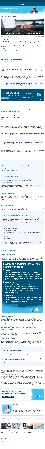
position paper (8, 166)
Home (2, 16)
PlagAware (23, 209)
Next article (38, 418)
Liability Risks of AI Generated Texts (6, 57)
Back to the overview (4, 39)
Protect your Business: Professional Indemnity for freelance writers (11, 59)
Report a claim (40, 1)
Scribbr (27, 209)
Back (22, 418)
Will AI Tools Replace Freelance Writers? (7, 52)
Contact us (28, 1)
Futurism (23, 137)
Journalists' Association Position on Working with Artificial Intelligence (12, 55)
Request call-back (17, 1)
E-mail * (2, 445)
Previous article (6, 418)
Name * (2, 441)
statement (41, 134)
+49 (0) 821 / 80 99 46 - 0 (6, 1)
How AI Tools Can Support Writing (6, 61)
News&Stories (5, 16)
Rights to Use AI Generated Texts (6, 63)
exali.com (22, 4)
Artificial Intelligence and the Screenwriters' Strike (9, 50)
